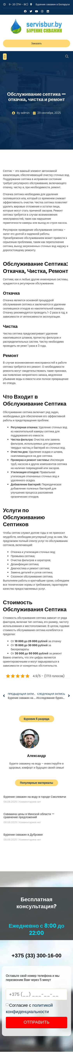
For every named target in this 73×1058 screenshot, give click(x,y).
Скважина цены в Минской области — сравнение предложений (29, 815)
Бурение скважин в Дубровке (23, 834)
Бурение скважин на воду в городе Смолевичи (35, 797)
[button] (5, 56)
